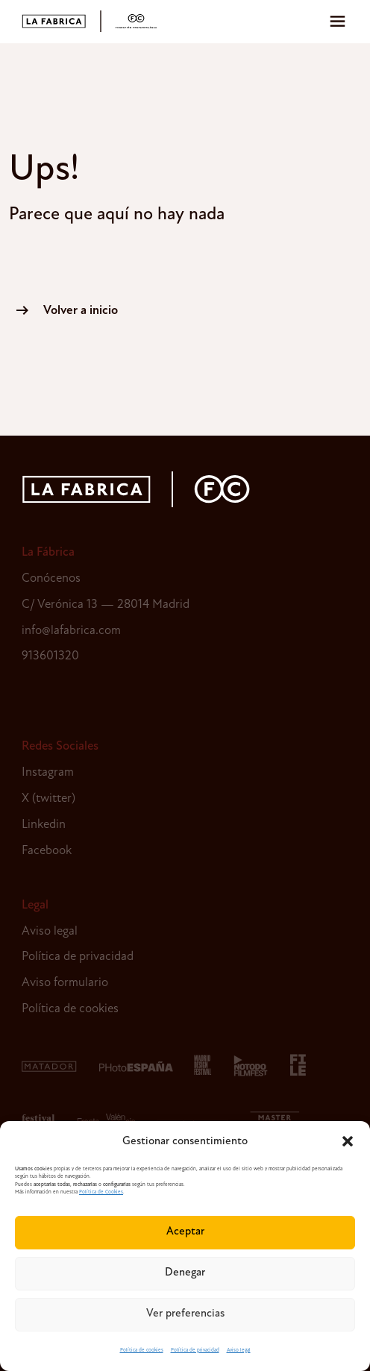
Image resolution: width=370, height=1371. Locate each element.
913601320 (50, 656)
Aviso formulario (65, 982)
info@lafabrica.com (71, 630)
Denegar (185, 1273)
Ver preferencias (185, 1314)
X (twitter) (48, 798)
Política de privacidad (195, 1350)
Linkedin (44, 824)
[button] (347, 1141)
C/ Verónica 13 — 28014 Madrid (105, 604)
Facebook (47, 850)
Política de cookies (141, 1350)
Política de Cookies (101, 1192)
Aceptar (185, 1231)
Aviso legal (239, 1350)
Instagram (48, 772)
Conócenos (51, 578)
